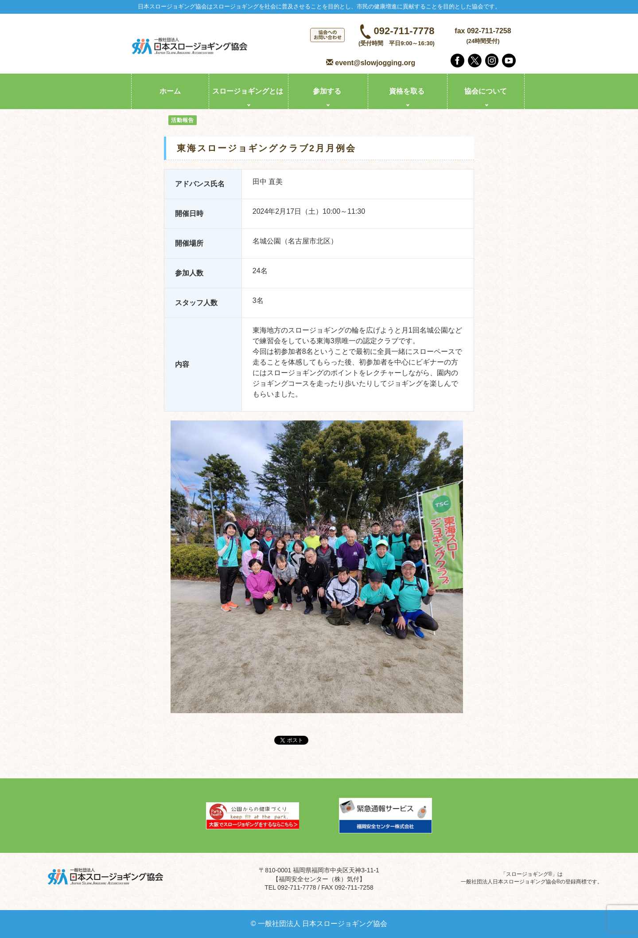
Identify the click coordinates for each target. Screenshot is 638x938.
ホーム (170, 91)
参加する (327, 91)
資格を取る (406, 91)
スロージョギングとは (247, 91)
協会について (485, 91)
